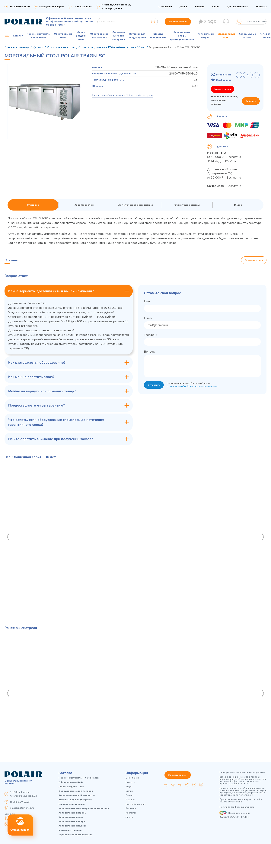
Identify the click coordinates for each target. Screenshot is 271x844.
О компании (165, 6)
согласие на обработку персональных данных (192, 386)
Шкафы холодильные (158, 35)
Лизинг (183, 6)
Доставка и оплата (237, 6)
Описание (33, 204)
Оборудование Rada (63, 35)
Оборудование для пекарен (99, 35)
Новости (199, 6)
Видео (238, 204)
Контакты (261, 6)
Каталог (65, 773)
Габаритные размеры (187, 204)
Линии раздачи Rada (81, 35)
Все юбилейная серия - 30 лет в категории (122, 95)
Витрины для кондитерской (137, 35)
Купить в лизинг (222, 89)
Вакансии (131, 808)
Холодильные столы (226, 35)
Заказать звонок (177, 21)
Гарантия (130, 799)
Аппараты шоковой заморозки (118, 35)
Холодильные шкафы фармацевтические (182, 35)
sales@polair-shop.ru (51, 6)
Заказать (251, 101)
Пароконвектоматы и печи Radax (38, 35)
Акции (215, 6)
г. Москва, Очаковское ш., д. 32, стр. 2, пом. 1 (116, 6)
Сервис (130, 795)
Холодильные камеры (247, 35)
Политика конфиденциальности (236, 806)
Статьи (129, 791)
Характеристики (84, 204)
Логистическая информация (135, 204)
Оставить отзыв (254, 260)
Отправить (154, 384)
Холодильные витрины (206, 35)
